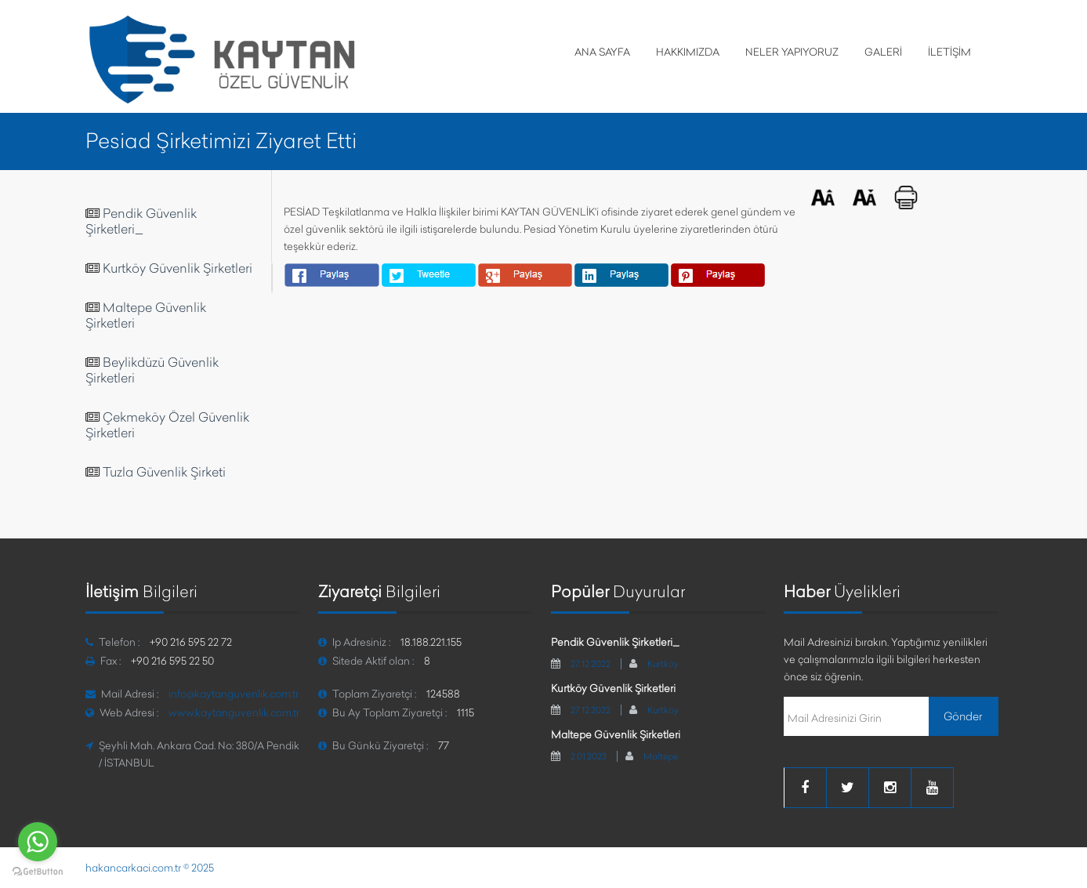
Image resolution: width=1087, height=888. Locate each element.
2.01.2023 (589, 756)
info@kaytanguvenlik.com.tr (233, 693)
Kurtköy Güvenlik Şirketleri (177, 268)
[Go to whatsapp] (37, 841)
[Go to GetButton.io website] (38, 872)
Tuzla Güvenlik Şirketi (164, 472)
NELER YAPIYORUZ (792, 51)
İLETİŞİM (949, 51)
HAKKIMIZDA (687, 51)
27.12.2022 (591, 663)
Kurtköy (663, 663)
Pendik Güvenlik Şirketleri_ (141, 221)
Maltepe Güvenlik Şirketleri (615, 734)
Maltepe (660, 756)
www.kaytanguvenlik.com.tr (233, 712)
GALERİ (883, 51)
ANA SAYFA (602, 51)
